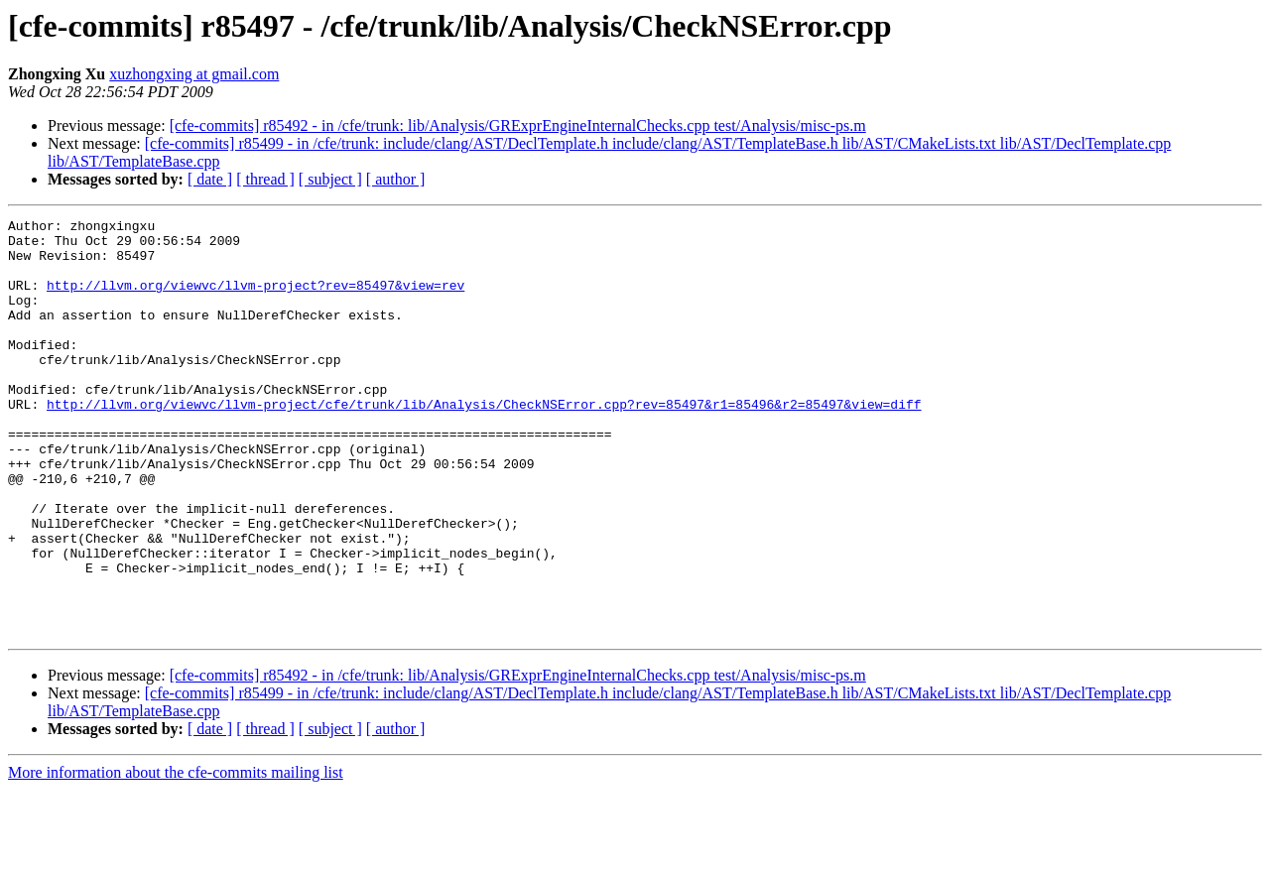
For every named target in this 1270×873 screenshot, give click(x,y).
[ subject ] (330, 179)
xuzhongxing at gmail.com (194, 73)
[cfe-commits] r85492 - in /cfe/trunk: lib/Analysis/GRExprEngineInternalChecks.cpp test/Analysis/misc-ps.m (518, 125)
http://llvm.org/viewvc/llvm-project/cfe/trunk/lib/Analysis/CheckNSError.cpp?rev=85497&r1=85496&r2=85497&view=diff (484, 442)
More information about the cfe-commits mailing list (175, 855)
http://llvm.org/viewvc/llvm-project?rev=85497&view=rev (255, 300)
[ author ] (396, 179)
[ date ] (210, 179)
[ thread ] (265, 179)
